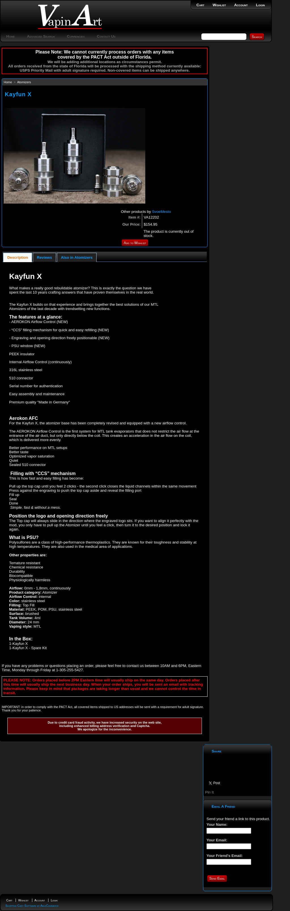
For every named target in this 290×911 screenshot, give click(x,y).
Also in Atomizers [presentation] (77, 257)
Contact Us (106, 36)
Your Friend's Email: (224, 856)
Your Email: (216, 840)
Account (241, 5)
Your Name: (216, 824)
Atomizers (24, 82)
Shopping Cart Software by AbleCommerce (32, 905)
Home (10, 36)
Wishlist (219, 5)
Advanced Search (41, 36)
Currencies (76, 36)
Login (260, 5)
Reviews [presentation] (44, 257)
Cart (200, 5)
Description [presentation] (17, 257)
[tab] (17, 257)
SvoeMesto (161, 211)
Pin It (209, 792)
